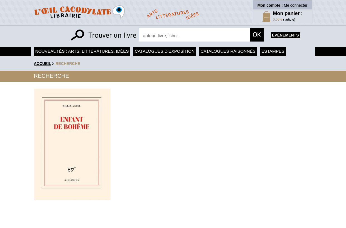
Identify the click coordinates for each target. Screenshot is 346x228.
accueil (42, 63)
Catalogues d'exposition (165, 51)
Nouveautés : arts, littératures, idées (82, 51)
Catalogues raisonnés (228, 51)
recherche (67, 63)
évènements (285, 35)
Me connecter (296, 5)
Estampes (272, 51)
